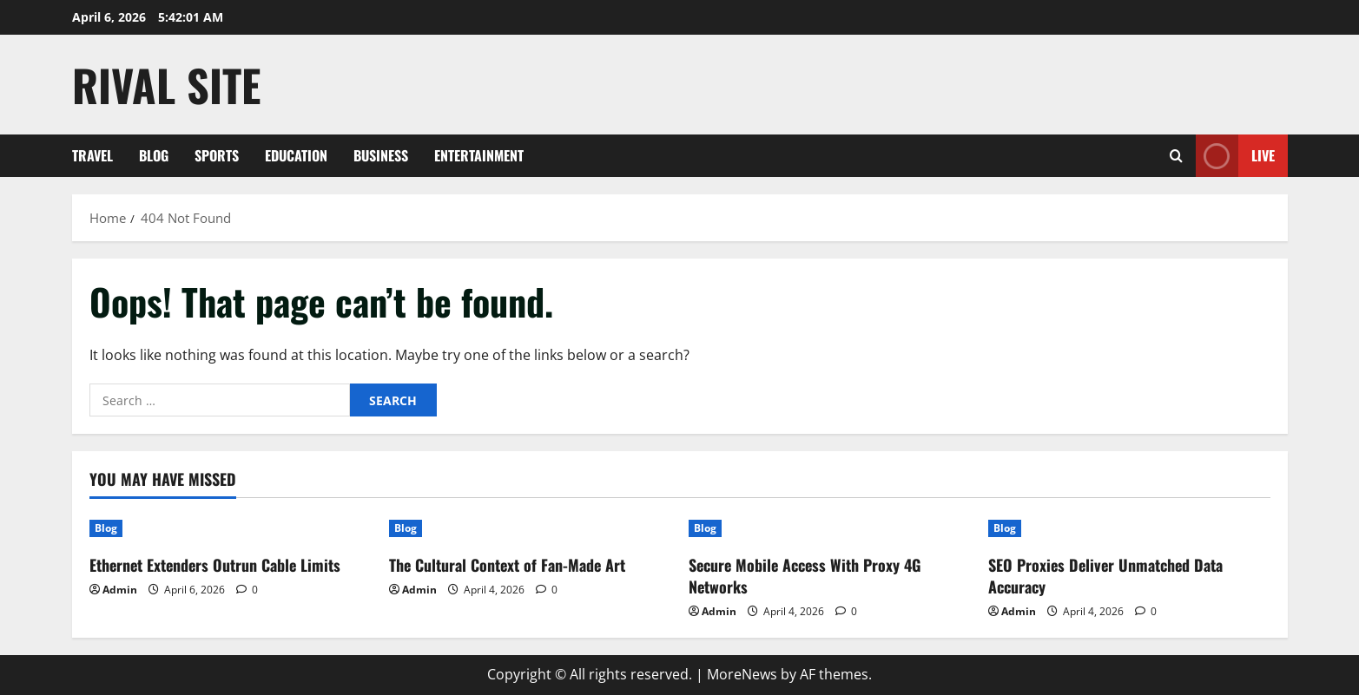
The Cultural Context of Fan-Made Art (507, 565)
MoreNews (742, 674)
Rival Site (166, 84)
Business (380, 155)
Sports (217, 155)
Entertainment (479, 155)
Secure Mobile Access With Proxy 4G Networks (804, 576)
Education (296, 155)
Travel (92, 155)
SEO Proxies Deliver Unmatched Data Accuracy (1105, 576)
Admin (119, 589)
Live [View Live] (1235, 155)
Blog (153, 155)
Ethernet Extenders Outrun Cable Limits (214, 565)
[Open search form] (1176, 156)
